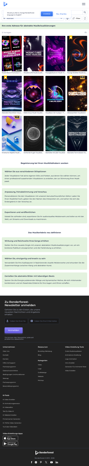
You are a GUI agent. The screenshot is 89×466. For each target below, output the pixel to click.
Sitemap (6, 378)
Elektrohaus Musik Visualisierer (34, 113)
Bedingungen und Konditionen (14, 374)
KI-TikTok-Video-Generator (12, 423)
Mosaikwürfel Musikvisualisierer (34, 73)
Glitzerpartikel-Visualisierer (76, 113)
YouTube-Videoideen (10, 427)
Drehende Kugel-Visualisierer (34, 153)
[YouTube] (51, 462)
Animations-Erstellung (73, 355)
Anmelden (13, 330)
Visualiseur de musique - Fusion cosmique (60, 113)
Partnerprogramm (9, 367)
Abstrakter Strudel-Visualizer (55, 153)
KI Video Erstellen (9, 399)
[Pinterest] (41, 462)
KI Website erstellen (10, 415)
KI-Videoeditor (8, 407)
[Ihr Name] (16, 321)
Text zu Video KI (8, 411)
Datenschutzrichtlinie (10, 370)
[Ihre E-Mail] (44, 321)
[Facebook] (31, 462)
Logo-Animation (71, 359)
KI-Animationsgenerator (11, 403)
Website (40, 376)
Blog (39, 355)
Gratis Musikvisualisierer (73, 351)
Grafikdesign (42, 372)
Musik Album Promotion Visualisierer (15, 73)
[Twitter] (46, 462)
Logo (39, 369)
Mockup (41, 380)
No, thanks (61, 14)
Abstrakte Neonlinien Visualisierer (13, 113)
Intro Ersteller (70, 363)
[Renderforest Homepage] (5, 4)
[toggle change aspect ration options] (85, 18)
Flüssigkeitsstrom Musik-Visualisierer (58, 73)
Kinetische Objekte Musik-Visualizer (14, 153)
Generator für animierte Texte (75, 367)
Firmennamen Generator (11, 419)
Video (40, 365)
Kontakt (5, 355)
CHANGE (46, 14)
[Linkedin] (57, 462)
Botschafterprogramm (11, 386)
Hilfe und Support (9, 363)
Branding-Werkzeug (45, 351)
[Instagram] (36, 462)
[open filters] (76, 18)
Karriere (5, 359)
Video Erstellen (70, 370)
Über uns (6, 351)
